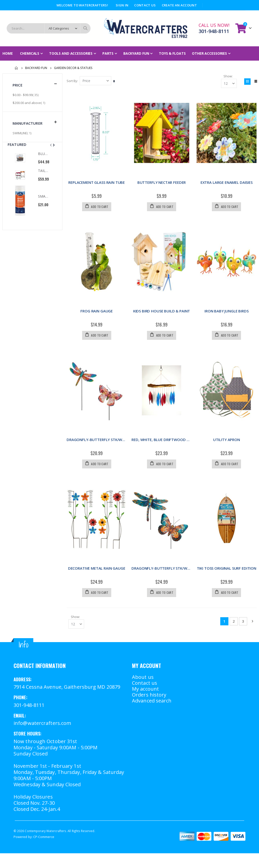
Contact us (144, 683)
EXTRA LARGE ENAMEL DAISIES (227, 182)
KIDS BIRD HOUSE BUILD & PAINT (161, 310)
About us (143, 677)
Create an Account (179, 5)
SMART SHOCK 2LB (43, 196)
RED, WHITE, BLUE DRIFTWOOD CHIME (162, 439)
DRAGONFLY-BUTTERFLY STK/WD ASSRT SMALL (97, 439)
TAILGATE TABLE (43, 170)
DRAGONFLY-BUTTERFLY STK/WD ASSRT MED (162, 568)
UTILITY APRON (226, 439)
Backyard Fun (36, 68)
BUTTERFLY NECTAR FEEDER (162, 182)
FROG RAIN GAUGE (97, 310)
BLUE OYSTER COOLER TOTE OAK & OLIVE (43, 153)
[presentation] (53, 145)
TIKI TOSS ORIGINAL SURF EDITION (226, 568)
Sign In (122, 5)
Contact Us (145, 5)
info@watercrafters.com (42, 724)
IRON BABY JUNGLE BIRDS (226, 310)
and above (29, 102)
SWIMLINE (23, 133)
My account (145, 689)
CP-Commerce (44, 837)
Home (16, 68)
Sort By (72, 81)
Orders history (149, 695)
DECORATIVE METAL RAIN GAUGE (97, 568)
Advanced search (152, 701)
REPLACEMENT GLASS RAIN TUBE (97, 182)
